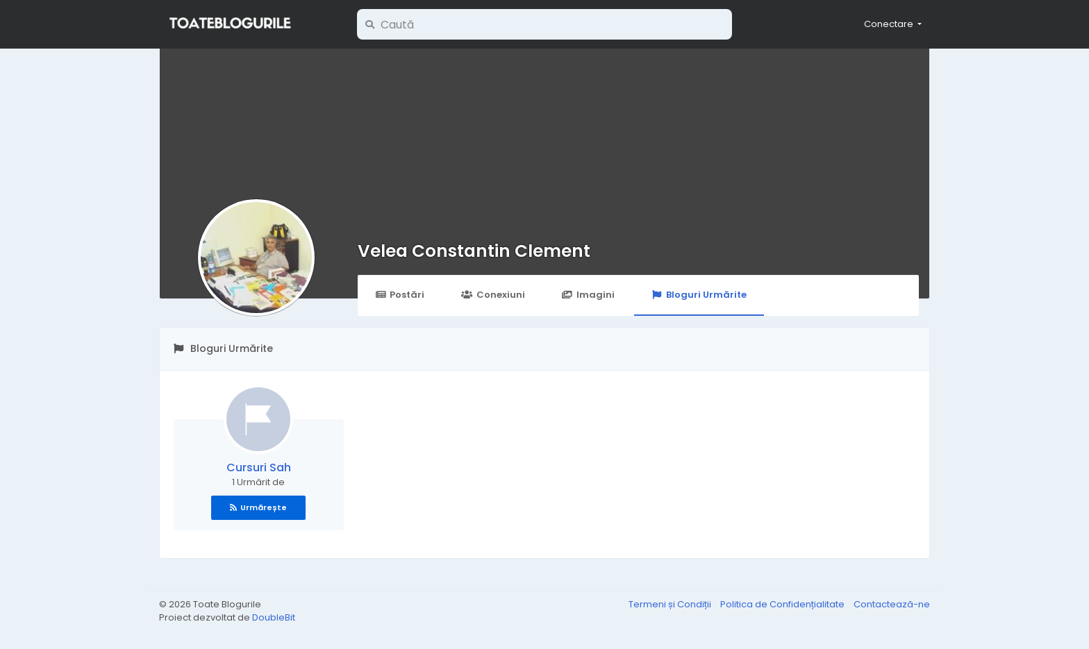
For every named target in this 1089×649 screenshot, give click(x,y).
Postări (399, 294)
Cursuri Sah (258, 467)
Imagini (588, 294)
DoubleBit (273, 617)
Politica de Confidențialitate (783, 604)
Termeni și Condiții (671, 604)
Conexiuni (492, 294)
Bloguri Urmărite (699, 294)
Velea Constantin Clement (474, 251)
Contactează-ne (892, 604)
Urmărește (258, 507)
